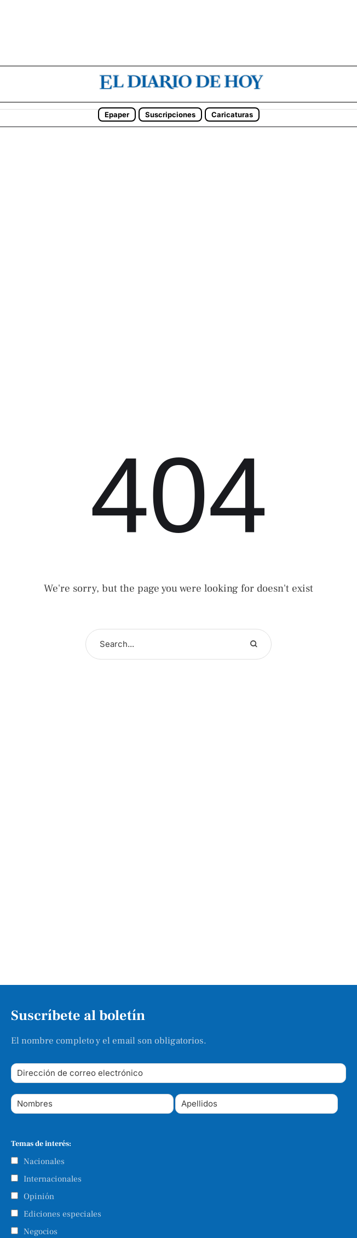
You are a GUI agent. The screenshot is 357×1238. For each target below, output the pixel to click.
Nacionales (44, 1161)
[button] (345, 85)
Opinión (39, 1196)
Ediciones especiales (62, 1213)
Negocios (40, 1231)
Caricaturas (232, 114)
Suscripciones (170, 114)
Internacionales (53, 1178)
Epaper (117, 114)
